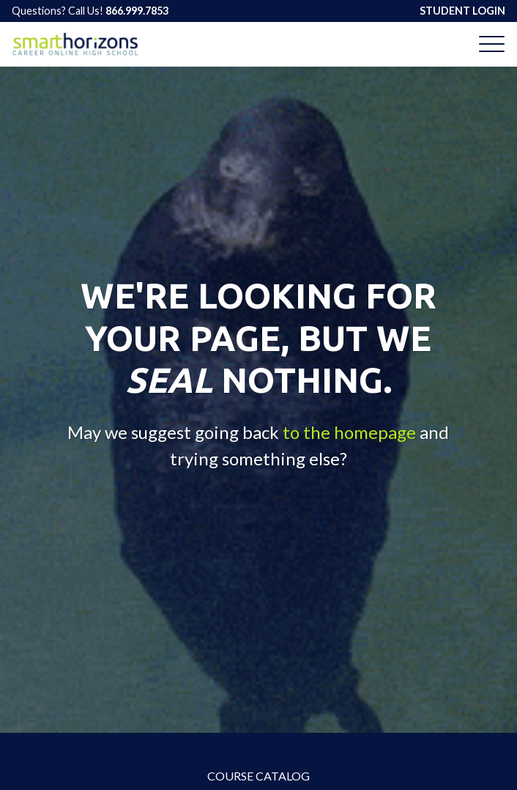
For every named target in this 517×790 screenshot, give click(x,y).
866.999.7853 (136, 10)
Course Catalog (258, 776)
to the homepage (349, 431)
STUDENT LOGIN (462, 10)
